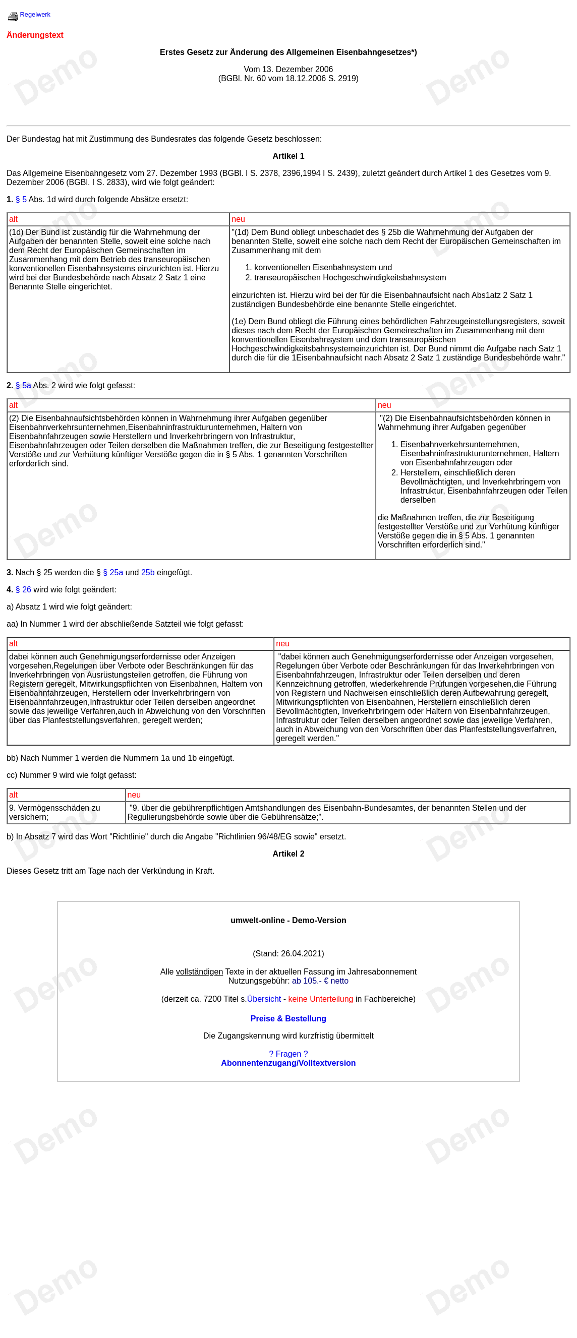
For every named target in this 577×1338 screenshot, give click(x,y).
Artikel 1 (288, 156)
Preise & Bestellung (288, 1018)
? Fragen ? (288, 1054)
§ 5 (21, 199)
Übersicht (264, 999)
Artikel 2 (288, 853)
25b (148, 572)
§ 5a (23, 385)
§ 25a (113, 572)
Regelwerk (35, 14)
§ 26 (23, 589)
